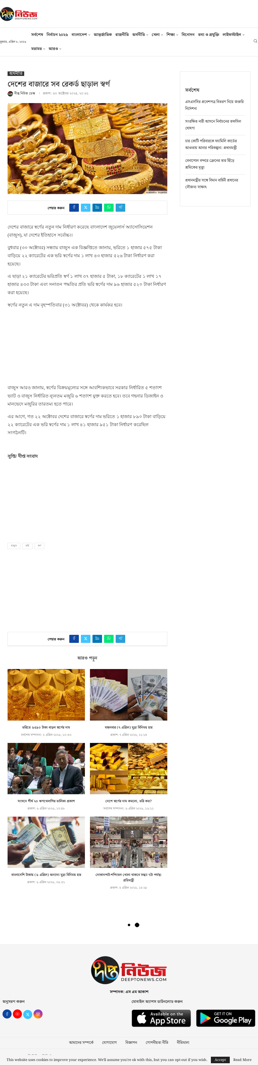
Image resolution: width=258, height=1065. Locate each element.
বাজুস (14, 546)
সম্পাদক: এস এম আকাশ (129, 992)
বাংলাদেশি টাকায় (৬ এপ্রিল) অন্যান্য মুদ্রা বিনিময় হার (46, 875)
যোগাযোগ (109, 1043)
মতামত (36, 49)
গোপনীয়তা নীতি (157, 1043)
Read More (242, 1060)
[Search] (255, 42)
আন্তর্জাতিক (103, 35)
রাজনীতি (122, 35)
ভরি (27, 546)
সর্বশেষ (37, 35)
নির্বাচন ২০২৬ (57, 35)
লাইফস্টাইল (232, 35)
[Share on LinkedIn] (97, 208)
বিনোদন (188, 35)
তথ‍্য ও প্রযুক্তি (208, 35)
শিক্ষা (171, 35)
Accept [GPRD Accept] (220, 1060)
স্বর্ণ (39, 546)
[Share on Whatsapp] (109, 208)
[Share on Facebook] (74, 208)
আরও (53, 49)
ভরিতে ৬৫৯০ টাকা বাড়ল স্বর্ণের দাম (46, 727)
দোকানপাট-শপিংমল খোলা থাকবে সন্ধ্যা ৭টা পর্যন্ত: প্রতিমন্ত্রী (128, 877)
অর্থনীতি (138, 35)
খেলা (156, 35)
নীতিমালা (183, 1043)
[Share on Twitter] (85, 208)
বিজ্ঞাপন (131, 1043)
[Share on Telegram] (120, 208)
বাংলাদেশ (79, 35)
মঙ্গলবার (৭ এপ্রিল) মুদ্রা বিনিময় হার (128, 727)
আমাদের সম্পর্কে (81, 1043)
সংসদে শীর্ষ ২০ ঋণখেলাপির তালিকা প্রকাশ (46, 801)
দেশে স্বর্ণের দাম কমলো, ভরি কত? (128, 801)
